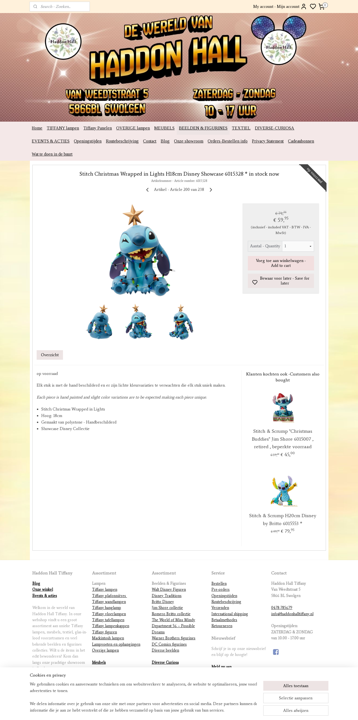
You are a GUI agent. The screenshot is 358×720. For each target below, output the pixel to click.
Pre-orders (220, 589)
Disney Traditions (167, 595)
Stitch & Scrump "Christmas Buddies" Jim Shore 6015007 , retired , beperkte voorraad (282, 439)
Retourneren (221, 626)
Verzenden (220, 607)
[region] (143, 697)
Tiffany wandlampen (109, 601)
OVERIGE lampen (133, 128)
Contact (149, 141)
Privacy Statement (268, 141)
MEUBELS (164, 128)
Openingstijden (88, 141)
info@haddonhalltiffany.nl (292, 614)
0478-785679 (281, 607)
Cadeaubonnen (301, 141)
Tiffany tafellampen (108, 620)
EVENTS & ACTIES (50, 141)
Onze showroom (188, 141)
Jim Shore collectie (167, 607)
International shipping (229, 614)
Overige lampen (105, 650)
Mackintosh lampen (108, 638)
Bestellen (219, 583)
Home (37, 128)
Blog (165, 141)
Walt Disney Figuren (169, 589)
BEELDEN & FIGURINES (203, 128)
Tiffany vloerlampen (109, 614)
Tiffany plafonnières (109, 595)
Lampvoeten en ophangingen (116, 644)
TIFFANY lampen (63, 128)
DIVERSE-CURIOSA (274, 128)
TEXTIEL (241, 128)
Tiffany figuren (104, 632)
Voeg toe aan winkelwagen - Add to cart (281, 263)
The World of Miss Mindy (173, 620)
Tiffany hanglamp (106, 607)
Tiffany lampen (104, 589)
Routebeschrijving (122, 141)
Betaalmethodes (224, 620)
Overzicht (50, 354)
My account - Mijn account (280, 6)
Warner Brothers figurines (173, 638)
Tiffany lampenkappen (110, 626)
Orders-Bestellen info (228, 141)
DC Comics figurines (169, 644)
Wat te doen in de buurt (52, 154)
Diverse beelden (165, 650)
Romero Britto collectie (171, 614)
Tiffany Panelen (97, 128)
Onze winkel (42, 589)
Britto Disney (163, 601)
